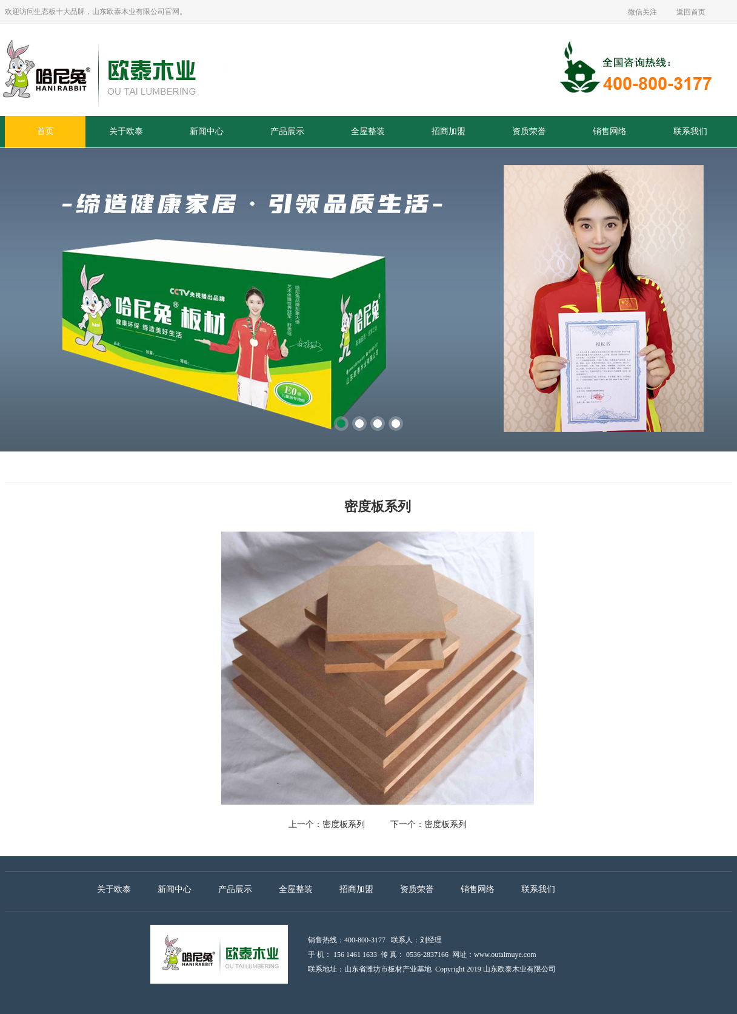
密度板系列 (343, 824)
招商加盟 (448, 131)
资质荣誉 (529, 131)
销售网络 (610, 131)
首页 (45, 131)
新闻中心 (207, 131)
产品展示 (287, 131)
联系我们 (690, 131)
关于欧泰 (126, 131)
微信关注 (642, 12)
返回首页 (690, 12)
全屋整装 (368, 131)
